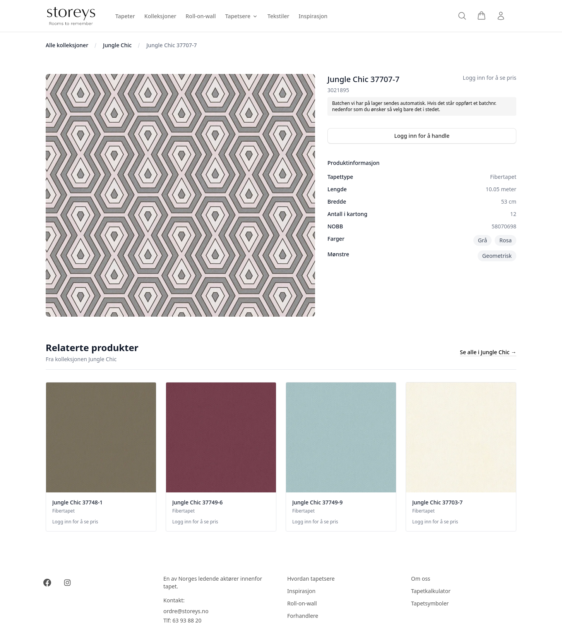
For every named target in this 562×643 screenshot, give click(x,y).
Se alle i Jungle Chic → (488, 352)
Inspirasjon (301, 591)
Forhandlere (302, 615)
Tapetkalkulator (431, 591)
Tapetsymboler (430, 603)
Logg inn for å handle (422, 135)
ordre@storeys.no (186, 611)
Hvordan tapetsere (311, 578)
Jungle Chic (117, 45)
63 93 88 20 (187, 620)
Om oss (420, 578)
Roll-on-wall (302, 603)
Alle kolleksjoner (67, 45)
